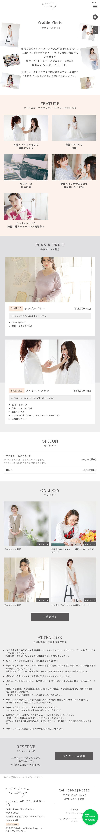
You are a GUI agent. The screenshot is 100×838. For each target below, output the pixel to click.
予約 (95, 30)
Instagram (95, 17)
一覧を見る (50, 615)
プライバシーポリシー (74, 811)
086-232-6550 (78, 789)
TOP (6, 775)
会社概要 (74, 808)
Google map (12, 822)
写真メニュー (16, 775)
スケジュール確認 (74, 755)
